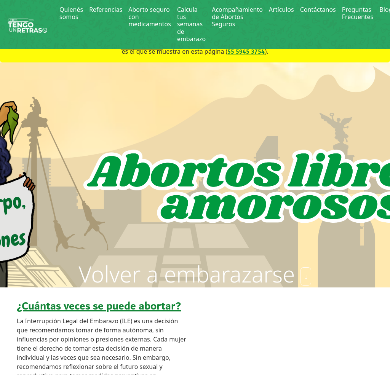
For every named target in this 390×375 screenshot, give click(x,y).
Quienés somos (71, 13)
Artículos (281, 9)
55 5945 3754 (246, 52)
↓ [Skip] (306, 276)
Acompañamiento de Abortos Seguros (237, 16)
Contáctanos (318, 9)
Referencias (105, 9)
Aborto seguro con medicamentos (149, 16)
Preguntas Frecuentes (358, 13)
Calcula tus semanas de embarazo (191, 24)
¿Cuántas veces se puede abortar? (99, 306)
